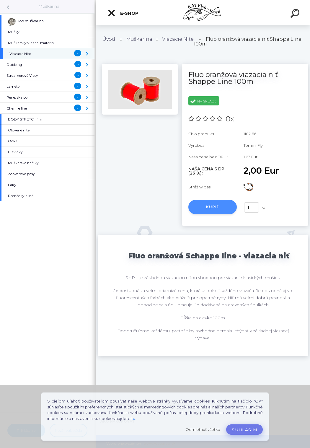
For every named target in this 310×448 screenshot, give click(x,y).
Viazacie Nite (178, 39)
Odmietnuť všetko (203, 429)
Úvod (108, 39)
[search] (296, 14)
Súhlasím (244, 429)
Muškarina (48, 6)
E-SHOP (122, 13)
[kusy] (251, 207)
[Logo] (203, 12)
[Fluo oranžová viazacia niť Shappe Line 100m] (140, 66)
